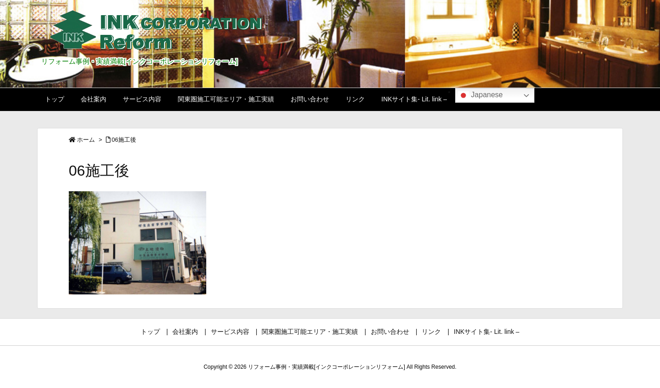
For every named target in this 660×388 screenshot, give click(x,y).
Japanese (480, 95)
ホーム (86, 139)
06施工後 (124, 139)
